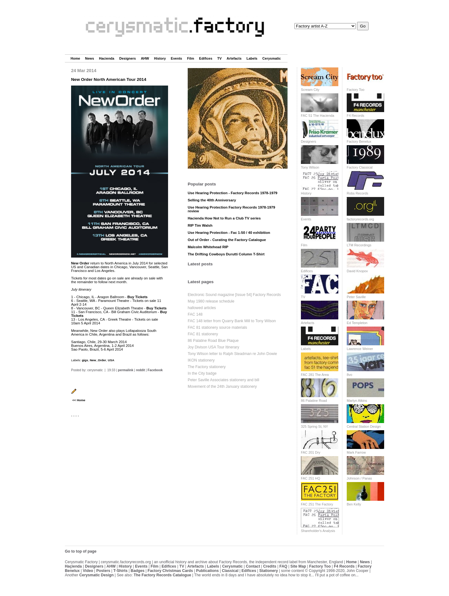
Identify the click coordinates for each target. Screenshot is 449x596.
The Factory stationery (207, 367)
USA (111, 360)
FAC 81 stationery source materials (217, 327)
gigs (85, 360)
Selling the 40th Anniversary (212, 200)
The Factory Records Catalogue (162, 575)
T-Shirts (120, 571)
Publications (207, 571)
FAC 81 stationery (203, 334)
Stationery (268, 571)
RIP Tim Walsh (200, 225)
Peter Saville (356, 297)
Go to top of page (80, 551)
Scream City (310, 89)
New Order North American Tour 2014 (108, 79)
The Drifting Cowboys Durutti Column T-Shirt (226, 254)
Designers (127, 58)
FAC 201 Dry (310, 452)
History (160, 58)
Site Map (298, 566)
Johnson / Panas (359, 478)
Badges (137, 571)
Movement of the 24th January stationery (222, 386)
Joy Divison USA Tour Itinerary (213, 347)
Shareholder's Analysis (318, 531)
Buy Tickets (138, 297)
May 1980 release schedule (211, 301)
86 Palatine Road (314, 400)
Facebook (155, 370)
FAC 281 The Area (315, 375)
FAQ (283, 566)
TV (219, 58)
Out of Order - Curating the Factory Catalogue (227, 240)
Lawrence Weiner (360, 349)
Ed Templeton (357, 323)
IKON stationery (201, 360)
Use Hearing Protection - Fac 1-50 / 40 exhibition (229, 232)
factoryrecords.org (360, 219)
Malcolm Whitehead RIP (208, 247)
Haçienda (73, 566)
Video (88, 571)
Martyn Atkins (357, 400)
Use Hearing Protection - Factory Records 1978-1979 (233, 193)
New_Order (98, 360)
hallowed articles (202, 308)
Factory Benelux (359, 141)
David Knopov (357, 271)
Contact (253, 566)
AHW (145, 58)
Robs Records (357, 193)
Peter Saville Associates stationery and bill (223, 380)
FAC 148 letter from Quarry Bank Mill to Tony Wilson (232, 321)
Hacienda (106, 58)
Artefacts (234, 58)
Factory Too (356, 89)
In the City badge (202, 373)
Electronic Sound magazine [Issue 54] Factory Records (234, 295)
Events (176, 58)
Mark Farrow (356, 452)
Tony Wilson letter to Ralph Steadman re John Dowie (232, 354)
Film (190, 58)
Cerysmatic (271, 58)
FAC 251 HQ (310, 478)
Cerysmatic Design (96, 575)
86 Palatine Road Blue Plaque (213, 340)
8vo (349, 375)
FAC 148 (195, 314)
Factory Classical (360, 167)
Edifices (205, 58)
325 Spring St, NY (314, 426)
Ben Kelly (354, 504)
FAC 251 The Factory (317, 504)
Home (75, 58)
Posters (103, 571)
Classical (230, 571)
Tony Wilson (310, 167)
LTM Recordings (359, 245)
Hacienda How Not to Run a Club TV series (224, 218)
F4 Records (355, 115)
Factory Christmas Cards (170, 571)
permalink (125, 370)
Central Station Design (364, 426)
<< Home (78, 400)
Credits (269, 566)
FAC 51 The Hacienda (317, 115)
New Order (80, 263)
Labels (252, 58)
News (89, 58)
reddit (140, 370)
